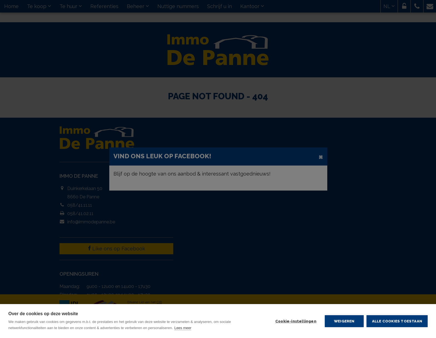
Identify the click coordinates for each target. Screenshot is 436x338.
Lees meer (182, 328)
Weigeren (344, 321)
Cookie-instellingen (295, 321)
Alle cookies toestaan (397, 321)
